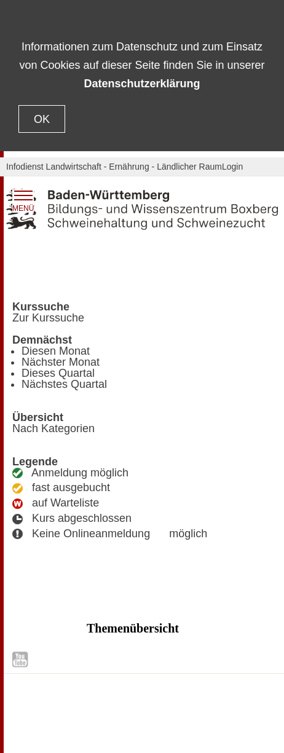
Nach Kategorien (53, 428)
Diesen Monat (56, 351)
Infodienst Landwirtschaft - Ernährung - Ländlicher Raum (114, 166)
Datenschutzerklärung (142, 83)
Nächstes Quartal (64, 384)
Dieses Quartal (58, 373)
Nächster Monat (61, 362)
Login (232, 166)
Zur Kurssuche (48, 318)
